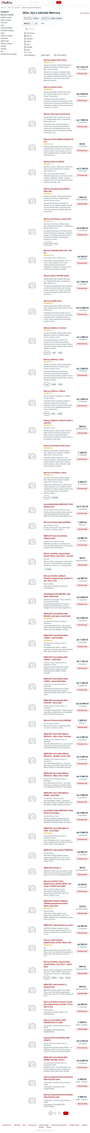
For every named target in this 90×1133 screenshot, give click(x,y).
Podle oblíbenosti (29, 55)
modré (61, 977)
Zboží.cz (3, 7)
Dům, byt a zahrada (14, 7)
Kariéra (48, 1127)
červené (68, 977)
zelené (47, 977)
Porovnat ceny (82, 73)
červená (47, 352)
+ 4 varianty (48, 569)
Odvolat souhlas (74, 1125)
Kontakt (41, 1127)
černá (56, 243)
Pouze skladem (61, 55)
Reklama (84, 1125)
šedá (54, 352)
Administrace (32, 1125)
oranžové (54, 977)
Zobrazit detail (82, 204)
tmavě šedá (48, 243)
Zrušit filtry (84, 13)
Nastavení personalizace (58, 1125)
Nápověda (17, 1125)
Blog (24, 1125)
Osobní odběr (45, 55)
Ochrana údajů (43, 1125)
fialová (60, 352)
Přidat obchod (7, 1125)
